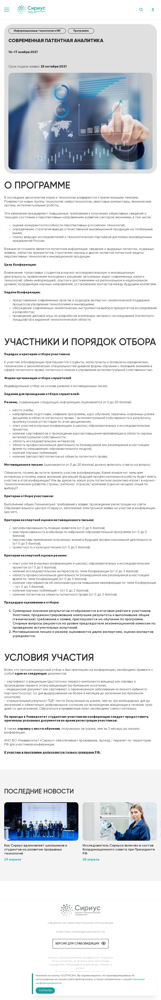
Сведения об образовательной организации (80, 924)
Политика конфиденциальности (80, 933)
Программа (81, 31)
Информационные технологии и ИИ (37, 31)
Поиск (141, 9)
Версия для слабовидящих (81, 945)
